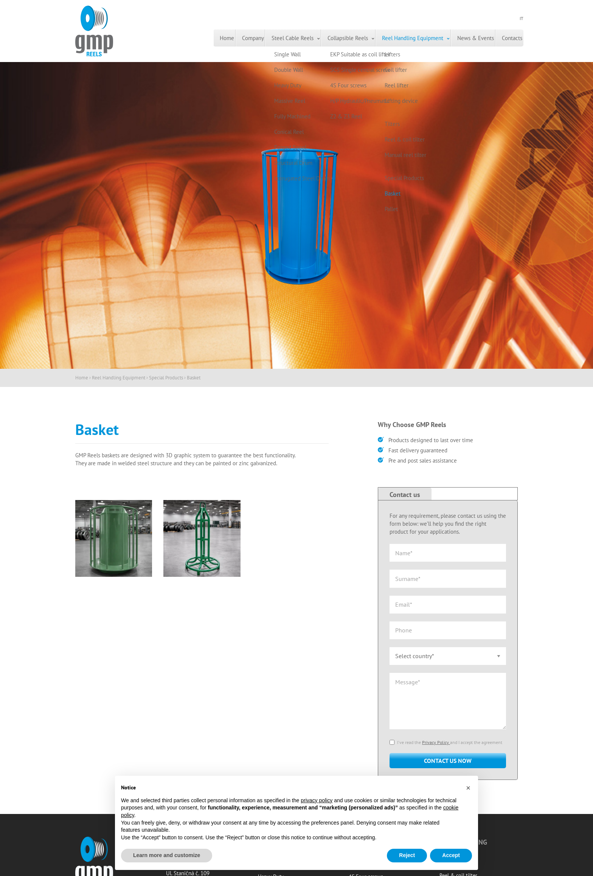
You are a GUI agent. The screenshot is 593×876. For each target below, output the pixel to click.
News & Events (457, 38)
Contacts (504, 38)
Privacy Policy (436, 742)
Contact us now (448, 760)
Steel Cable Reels (244, 38)
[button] (468, 788)
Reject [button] (407, 855)
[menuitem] (157, 38)
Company (194, 38)
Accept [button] (451, 855)
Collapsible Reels (309, 38)
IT (521, 19)
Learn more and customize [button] (166, 855)
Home (158, 38)
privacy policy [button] (316, 800)
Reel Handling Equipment (384, 38)
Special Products (166, 377)
